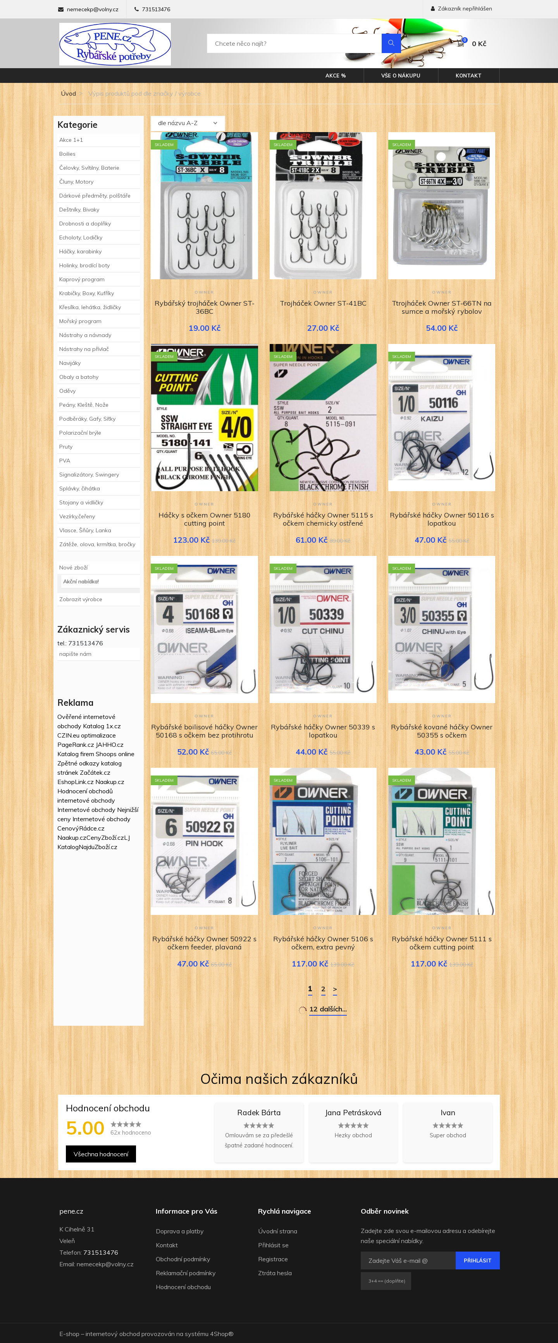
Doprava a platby (180, 1230)
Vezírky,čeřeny (77, 516)
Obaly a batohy (78, 376)
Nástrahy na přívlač (84, 349)
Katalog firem (75, 754)
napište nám (75, 653)
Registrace (273, 1258)
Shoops (106, 754)
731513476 (156, 9)
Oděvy (67, 390)
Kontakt (469, 75)
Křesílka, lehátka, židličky (90, 307)
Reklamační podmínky (186, 1272)
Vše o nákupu (400, 75)
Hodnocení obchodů (85, 791)
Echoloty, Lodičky (80, 237)
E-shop (69, 1332)
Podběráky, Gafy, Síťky (87, 418)
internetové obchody (86, 800)
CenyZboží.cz (105, 837)
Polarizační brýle (80, 432)
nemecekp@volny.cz (93, 9)
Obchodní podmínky (183, 1258)
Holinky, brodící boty (84, 265)
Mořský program (80, 321)
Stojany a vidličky (81, 502)
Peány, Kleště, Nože (83, 404)
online (126, 754)
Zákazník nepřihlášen (461, 8)
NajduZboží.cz (98, 847)
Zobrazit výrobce (80, 599)
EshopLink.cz (75, 782)
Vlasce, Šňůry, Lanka (85, 530)
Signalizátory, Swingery (89, 474)
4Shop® (222, 1332)
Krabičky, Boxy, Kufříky (86, 293)
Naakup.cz (109, 782)
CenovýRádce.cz (81, 828)
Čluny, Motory (76, 181)
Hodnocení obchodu (183, 1286)
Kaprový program (82, 279)
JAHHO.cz (110, 744)
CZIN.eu (68, 735)
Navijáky (70, 362)
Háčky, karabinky (80, 251)
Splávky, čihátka (79, 488)
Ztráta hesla (275, 1272)
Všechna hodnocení (101, 1153)
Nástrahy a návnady (85, 335)
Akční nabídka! (81, 581)
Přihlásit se (273, 1244)
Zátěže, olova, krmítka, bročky (97, 544)
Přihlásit (478, 1259)
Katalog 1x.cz (102, 726)
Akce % (336, 75)
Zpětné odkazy (78, 763)
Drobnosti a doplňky (85, 223)
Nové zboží (73, 567)
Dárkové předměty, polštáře (95, 195)
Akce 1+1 (71, 139)
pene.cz (71, 1210)
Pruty (65, 446)
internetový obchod (113, 1332)
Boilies (67, 153)
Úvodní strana (277, 1230)
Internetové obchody (86, 809)
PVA (64, 460)
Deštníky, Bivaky (79, 209)
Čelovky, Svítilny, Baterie (89, 167)
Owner (204, 291)
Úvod (67, 93)
